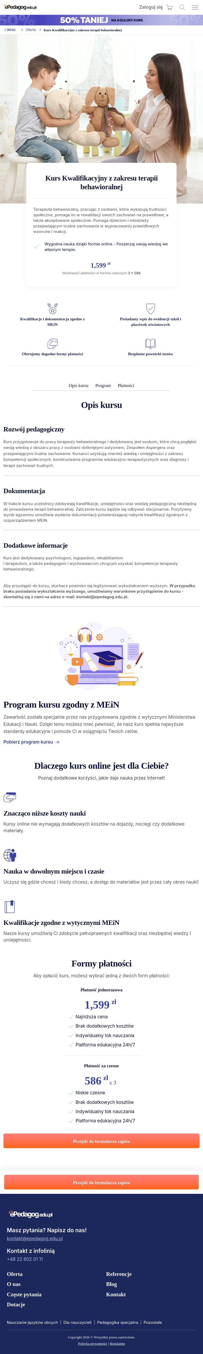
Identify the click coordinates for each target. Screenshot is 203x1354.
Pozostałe (153, 1322)
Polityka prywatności (92, 1344)
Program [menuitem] (103, 385)
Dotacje (16, 1304)
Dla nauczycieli (77, 1322)
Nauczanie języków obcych (32, 1322)
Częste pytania (24, 1294)
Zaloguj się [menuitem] (151, 7)
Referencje (118, 1274)
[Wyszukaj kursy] (182, 7)
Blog (111, 1284)
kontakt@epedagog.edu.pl (35, 1238)
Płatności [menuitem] (126, 385)
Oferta (31, 30)
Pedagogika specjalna (117, 1322)
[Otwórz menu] (195, 7)
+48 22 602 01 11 (25, 1259)
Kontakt (116, 1294)
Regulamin (117, 1344)
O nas (14, 1284)
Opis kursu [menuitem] (78, 385)
